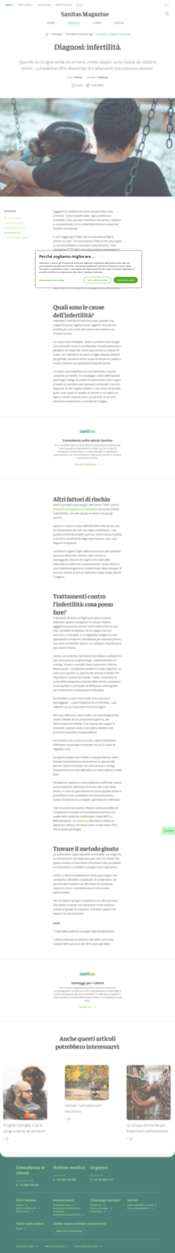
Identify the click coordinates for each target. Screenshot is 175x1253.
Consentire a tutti (125, 280)
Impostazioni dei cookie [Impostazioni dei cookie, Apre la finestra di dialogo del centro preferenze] (51, 280)
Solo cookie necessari (97, 280)
